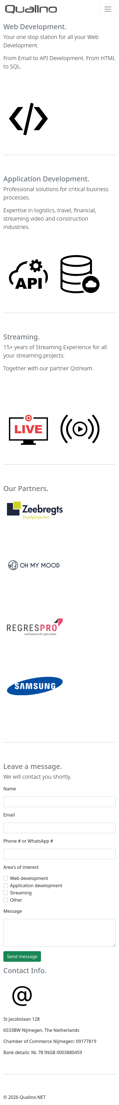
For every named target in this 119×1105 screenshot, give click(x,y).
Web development (29, 878)
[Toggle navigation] (108, 9)
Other (16, 900)
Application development (36, 885)
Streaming (21, 893)
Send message (22, 956)
